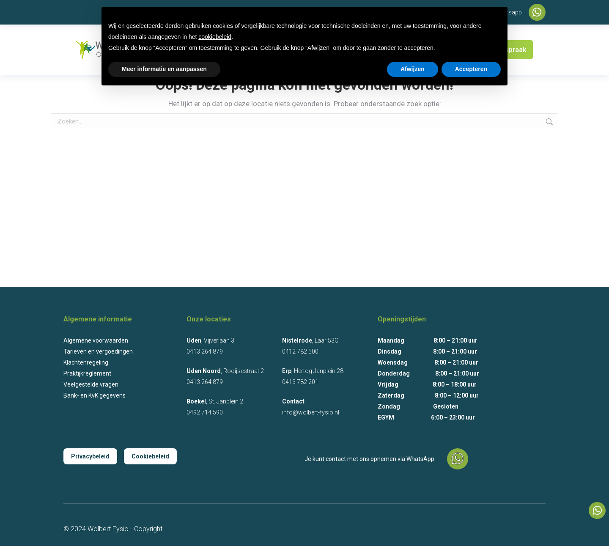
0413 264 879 (205, 351)
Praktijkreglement (87, 373)
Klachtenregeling (85, 362)
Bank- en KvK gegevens (94, 395)
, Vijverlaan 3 (210, 340)
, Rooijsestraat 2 (225, 371)
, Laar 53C (310, 340)
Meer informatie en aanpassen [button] (164, 69)
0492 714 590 (205, 412)
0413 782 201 (300, 382)
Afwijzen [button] (413, 69)
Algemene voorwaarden (95, 340)
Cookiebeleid (150, 456)
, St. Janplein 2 (215, 401)
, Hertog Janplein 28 (312, 371)
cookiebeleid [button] (214, 36)
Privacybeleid (90, 456)
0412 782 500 (300, 351)
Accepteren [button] (471, 69)
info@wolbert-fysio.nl (310, 412)
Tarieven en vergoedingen (98, 351)
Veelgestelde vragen (90, 384)
